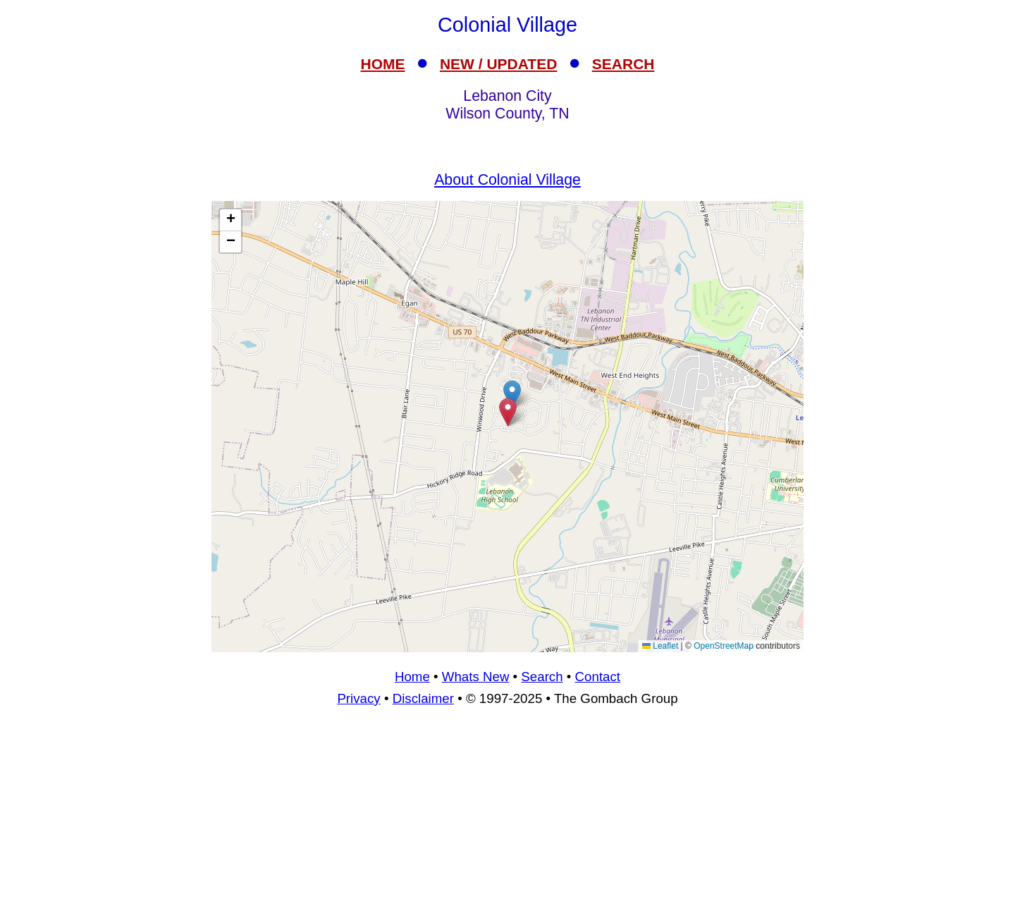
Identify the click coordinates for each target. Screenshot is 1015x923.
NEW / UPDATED (498, 64)
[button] (512, 394)
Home (412, 676)
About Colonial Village (507, 179)
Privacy (358, 698)
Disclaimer (423, 698)
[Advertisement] (507, 820)
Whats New (476, 676)
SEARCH (623, 64)
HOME (383, 64)
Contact (597, 676)
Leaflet (660, 646)
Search (541, 676)
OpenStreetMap (723, 646)
